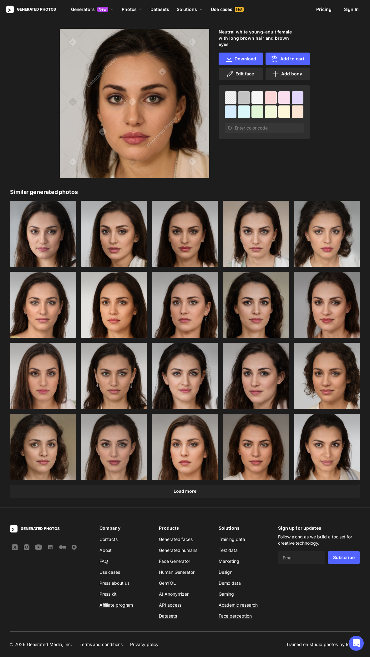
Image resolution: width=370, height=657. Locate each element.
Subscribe (344, 557)
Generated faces (176, 539)
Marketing (229, 561)
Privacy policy (144, 644)
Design (226, 572)
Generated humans (178, 550)
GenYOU (167, 583)
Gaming (226, 594)
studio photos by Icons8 (335, 644)
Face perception (235, 616)
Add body (287, 74)
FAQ (103, 561)
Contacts (108, 539)
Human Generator (177, 572)
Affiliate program (116, 605)
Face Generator (174, 561)
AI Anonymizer (174, 594)
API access (170, 605)
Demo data (230, 583)
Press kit (108, 594)
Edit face (240, 74)
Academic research (238, 605)
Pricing (323, 9)
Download (240, 59)
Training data (232, 539)
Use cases (227, 9)
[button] (356, 643)
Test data (228, 550)
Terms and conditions (101, 644)
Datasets (159, 9)
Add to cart (287, 59)
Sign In (351, 9)
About (105, 550)
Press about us (114, 583)
